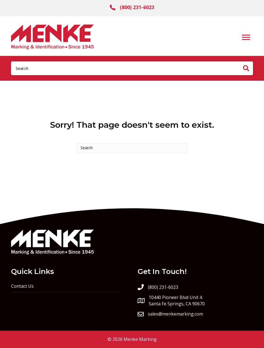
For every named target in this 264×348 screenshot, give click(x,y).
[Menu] (246, 37)
